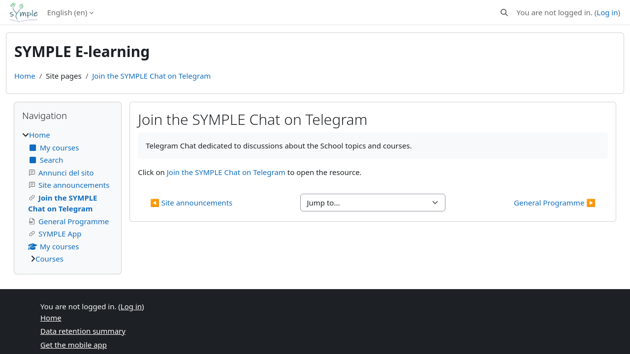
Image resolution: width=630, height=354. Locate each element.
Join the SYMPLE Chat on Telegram (151, 76)
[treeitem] (67, 197)
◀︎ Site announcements (191, 202)
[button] (504, 12)
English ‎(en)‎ (67, 12)
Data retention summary (83, 331)
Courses (49, 259)
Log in (607, 12)
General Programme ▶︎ (555, 202)
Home (24, 76)
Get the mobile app (73, 345)
